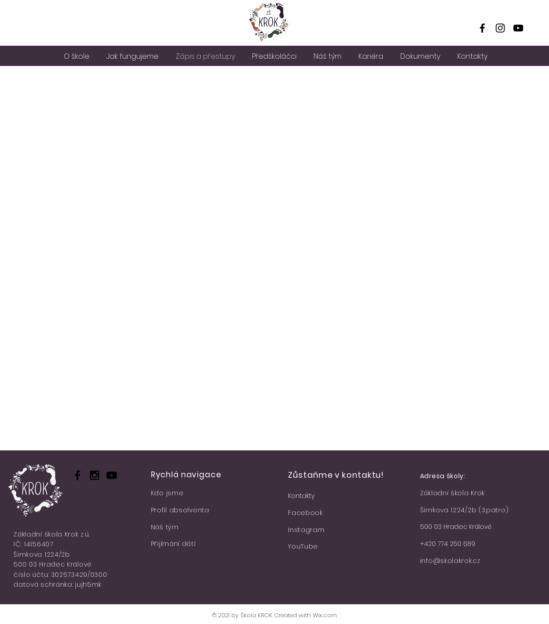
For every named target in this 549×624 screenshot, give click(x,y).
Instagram (306, 529)
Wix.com (325, 615)
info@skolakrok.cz (450, 560)
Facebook (305, 512)
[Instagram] (500, 28)
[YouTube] (518, 28)
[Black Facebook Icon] (77, 475)
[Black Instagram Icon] (94, 475)
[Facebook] (482, 28)
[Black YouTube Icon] (111, 475)
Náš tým (165, 527)
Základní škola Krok (452, 493)
